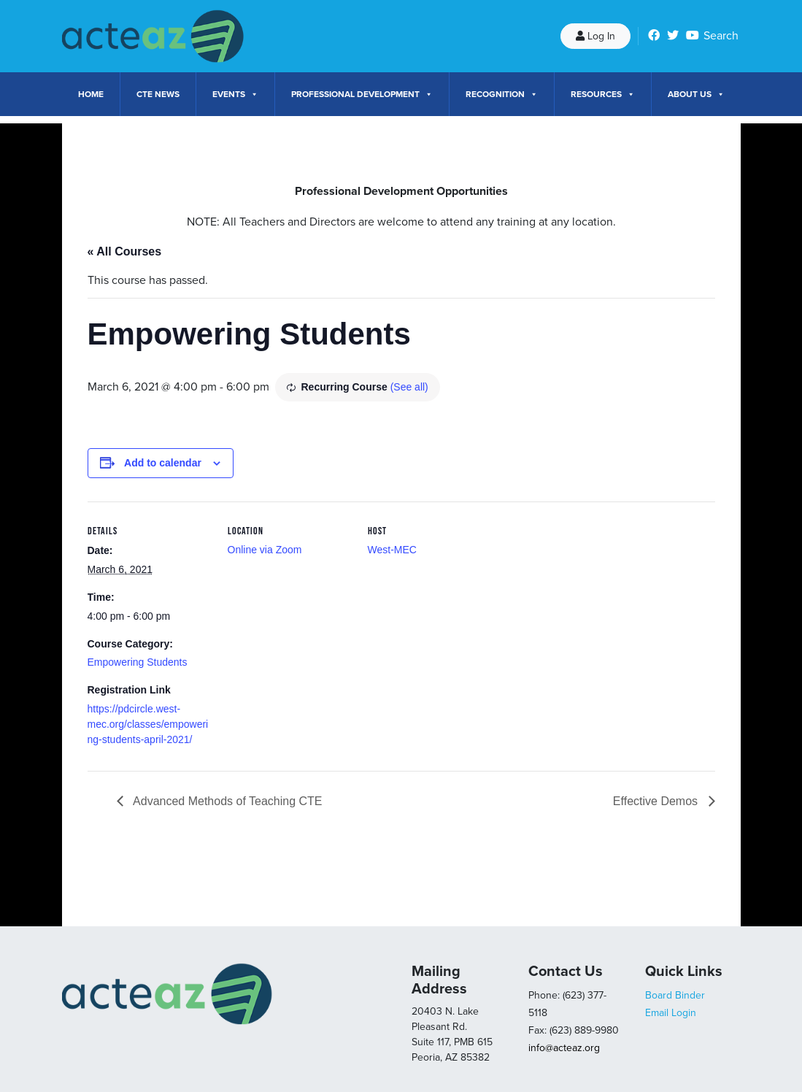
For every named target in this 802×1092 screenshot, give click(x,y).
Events (235, 94)
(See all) (409, 387)
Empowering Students (138, 662)
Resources (603, 94)
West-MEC (392, 549)
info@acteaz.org (564, 1048)
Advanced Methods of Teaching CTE (227, 801)
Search (721, 35)
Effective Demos (657, 801)
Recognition (502, 94)
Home (91, 94)
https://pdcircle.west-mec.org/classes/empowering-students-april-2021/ (148, 724)
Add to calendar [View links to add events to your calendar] (162, 463)
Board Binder (675, 995)
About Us (696, 94)
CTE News (158, 94)
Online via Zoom (265, 549)
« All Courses (125, 251)
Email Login (670, 1013)
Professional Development (362, 94)
